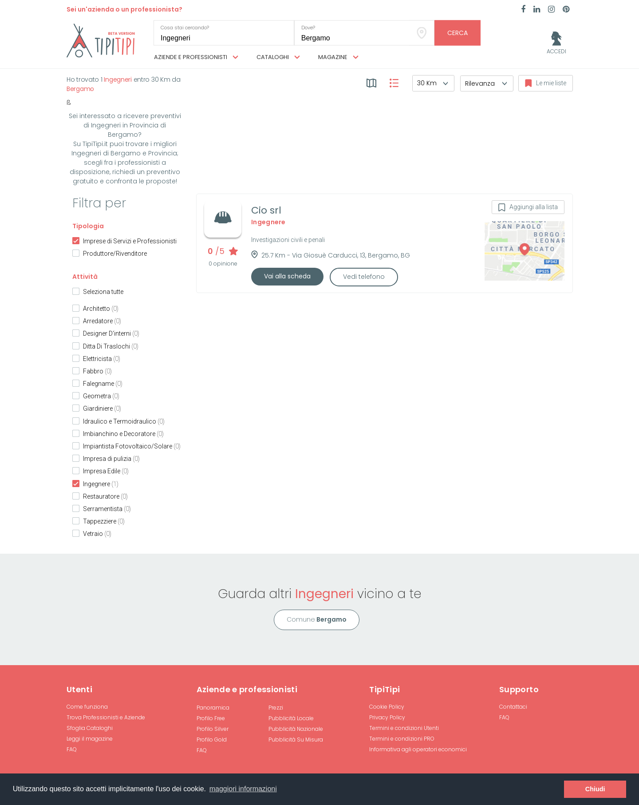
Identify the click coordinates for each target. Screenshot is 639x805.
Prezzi (275, 707)
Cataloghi (278, 57)
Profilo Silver (213, 729)
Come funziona (87, 706)
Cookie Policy (386, 706)
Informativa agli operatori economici (418, 749)
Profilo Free (211, 718)
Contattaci (513, 706)
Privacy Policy (387, 717)
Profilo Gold (212, 739)
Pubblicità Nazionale (295, 729)
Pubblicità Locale (291, 718)
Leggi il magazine (90, 738)
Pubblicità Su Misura (295, 739)
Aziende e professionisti (196, 57)
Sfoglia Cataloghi (90, 728)
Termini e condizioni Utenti (404, 728)
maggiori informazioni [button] (243, 789)
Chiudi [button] (595, 789)
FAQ (72, 749)
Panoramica (213, 707)
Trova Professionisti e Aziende (106, 717)
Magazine (338, 57)
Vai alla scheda (287, 276)
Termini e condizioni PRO (401, 738)
